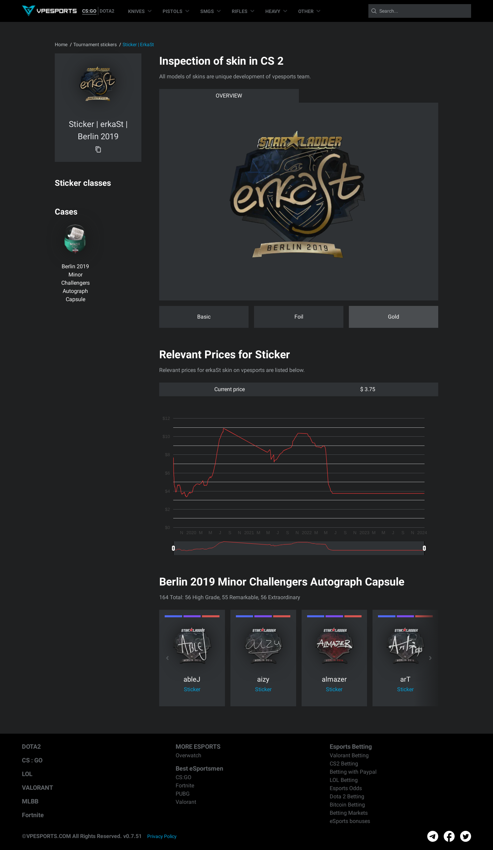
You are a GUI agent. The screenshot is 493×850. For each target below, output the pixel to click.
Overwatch (188, 755)
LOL (27, 773)
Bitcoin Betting (347, 804)
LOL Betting (344, 780)
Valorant (186, 802)
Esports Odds (346, 788)
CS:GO (89, 11)
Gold (393, 316)
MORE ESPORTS (198, 746)
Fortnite (33, 815)
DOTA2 (107, 11)
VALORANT (37, 787)
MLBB (30, 801)
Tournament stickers (95, 44)
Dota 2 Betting (347, 796)
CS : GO (32, 760)
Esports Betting (351, 746)
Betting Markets (349, 813)
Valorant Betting (349, 755)
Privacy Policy (162, 836)
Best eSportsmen (199, 768)
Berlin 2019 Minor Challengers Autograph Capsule (75, 282)
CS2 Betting (344, 763)
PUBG (183, 793)
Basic (204, 316)
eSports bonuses (350, 821)
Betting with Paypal (353, 772)
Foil (298, 316)
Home (61, 44)
